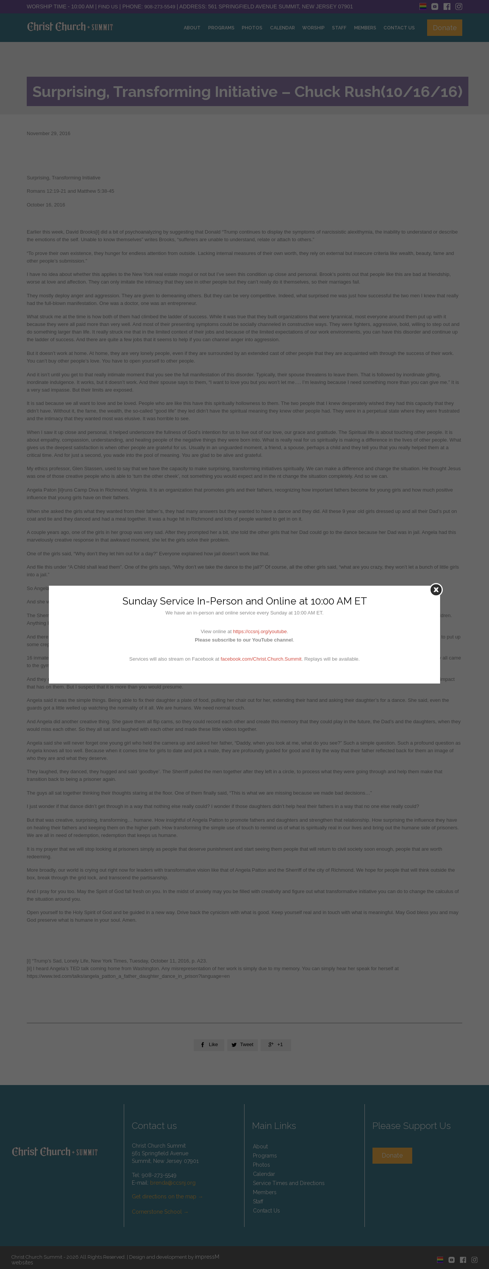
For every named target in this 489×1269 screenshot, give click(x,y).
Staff (258, 1201)
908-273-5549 (159, 7)
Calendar (264, 1174)
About (260, 1146)
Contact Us (266, 1211)
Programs (265, 1156)
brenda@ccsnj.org (173, 1183)
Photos (261, 1165)
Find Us (108, 7)
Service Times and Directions (289, 1183)
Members (265, 1192)
